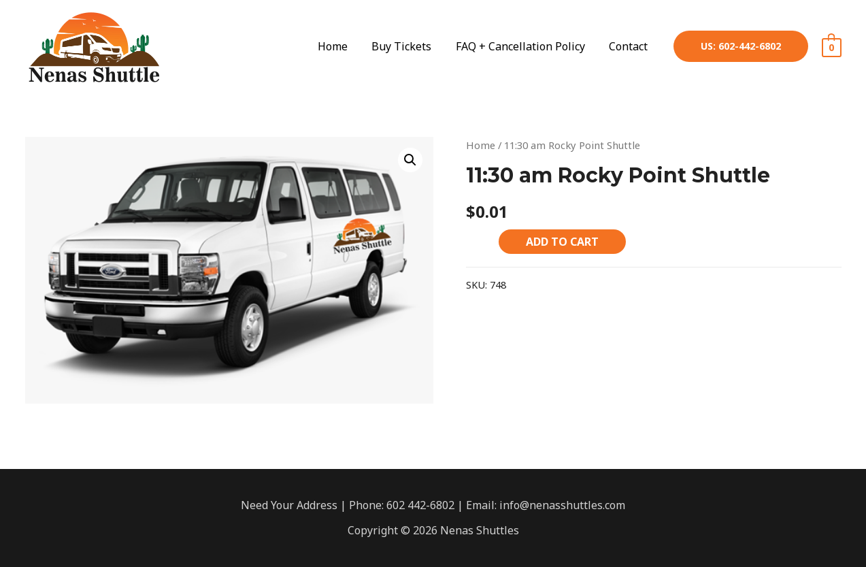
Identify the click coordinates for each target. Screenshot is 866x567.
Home (480, 145)
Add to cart (562, 241)
